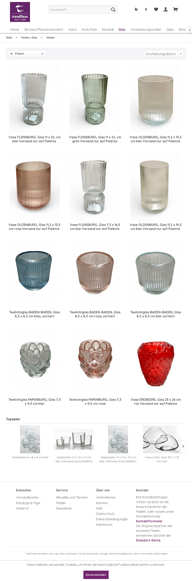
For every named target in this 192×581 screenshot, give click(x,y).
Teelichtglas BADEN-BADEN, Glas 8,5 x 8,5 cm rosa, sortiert (95, 314)
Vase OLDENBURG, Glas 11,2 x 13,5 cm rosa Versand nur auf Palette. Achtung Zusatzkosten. (34, 227)
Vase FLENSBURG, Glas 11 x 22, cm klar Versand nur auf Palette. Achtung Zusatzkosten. (35, 139)
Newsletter (64, 508)
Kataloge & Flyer (28, 503)
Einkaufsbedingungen (112, 519)
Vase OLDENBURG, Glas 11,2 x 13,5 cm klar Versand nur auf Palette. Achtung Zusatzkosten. (156, 139)
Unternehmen (106, 497)
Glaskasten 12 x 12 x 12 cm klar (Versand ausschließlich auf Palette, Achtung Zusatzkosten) (74, 459)
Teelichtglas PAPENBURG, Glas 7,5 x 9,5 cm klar (34, 402)
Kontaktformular (149, 521)
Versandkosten (27, 497)
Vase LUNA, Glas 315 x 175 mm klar (162, 459)
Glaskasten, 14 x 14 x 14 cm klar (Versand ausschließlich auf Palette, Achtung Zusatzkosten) (118, 459)
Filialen (61, 503)
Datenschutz (105, 514)
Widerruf (22, 508)
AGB (99, 508)
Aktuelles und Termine (72, 497)
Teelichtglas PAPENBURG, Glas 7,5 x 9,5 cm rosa (95, 402)
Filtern (17, 53)
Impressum (104, 525)
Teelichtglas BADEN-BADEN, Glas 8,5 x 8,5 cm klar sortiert (155, 314)
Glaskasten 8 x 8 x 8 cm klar (30, 457)
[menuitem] (83, 10)
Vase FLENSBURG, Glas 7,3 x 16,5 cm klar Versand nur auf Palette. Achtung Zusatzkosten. (95, 227)
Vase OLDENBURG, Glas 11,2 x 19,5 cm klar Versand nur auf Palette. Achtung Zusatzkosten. (156, 227)
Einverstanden (96, 575)
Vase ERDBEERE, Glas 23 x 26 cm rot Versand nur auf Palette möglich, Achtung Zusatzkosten (156, 402)
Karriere (102, 503)
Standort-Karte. (148, 540)
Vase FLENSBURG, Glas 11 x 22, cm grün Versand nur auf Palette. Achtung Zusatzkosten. (95, 139)
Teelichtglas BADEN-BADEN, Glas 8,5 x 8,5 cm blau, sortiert (34, 314)
